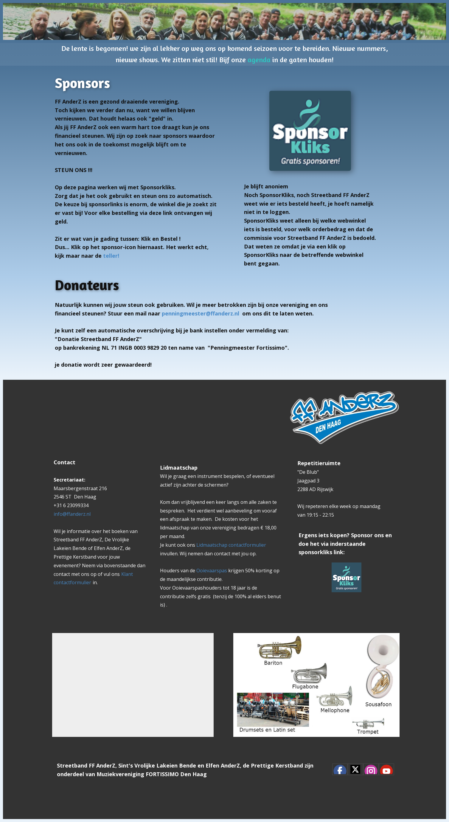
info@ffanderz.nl (72, 514)
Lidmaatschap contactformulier (231, 545)
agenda (259, 59)
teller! (110, 255)
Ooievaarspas (212, 570)
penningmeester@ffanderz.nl (200, 313)
